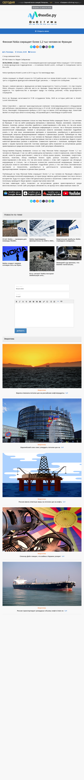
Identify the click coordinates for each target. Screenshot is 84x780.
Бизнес (25, 2)
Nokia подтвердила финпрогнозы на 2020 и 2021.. (42, 240)
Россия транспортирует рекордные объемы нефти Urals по (40, 569)
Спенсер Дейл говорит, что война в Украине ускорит (40, 556)
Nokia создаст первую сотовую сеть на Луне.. (12, 264)
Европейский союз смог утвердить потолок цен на (40, 447)
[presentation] (16, 301)
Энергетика (42, 390)
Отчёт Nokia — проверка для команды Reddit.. (14, 240)
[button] (16, 301)
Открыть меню (42, 31)
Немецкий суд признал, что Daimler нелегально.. (67, 263)
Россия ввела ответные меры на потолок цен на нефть (40, 502)
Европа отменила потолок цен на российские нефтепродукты (40, 393)
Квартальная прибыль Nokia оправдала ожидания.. (68, 240)
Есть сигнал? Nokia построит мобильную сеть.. (42, 274)
